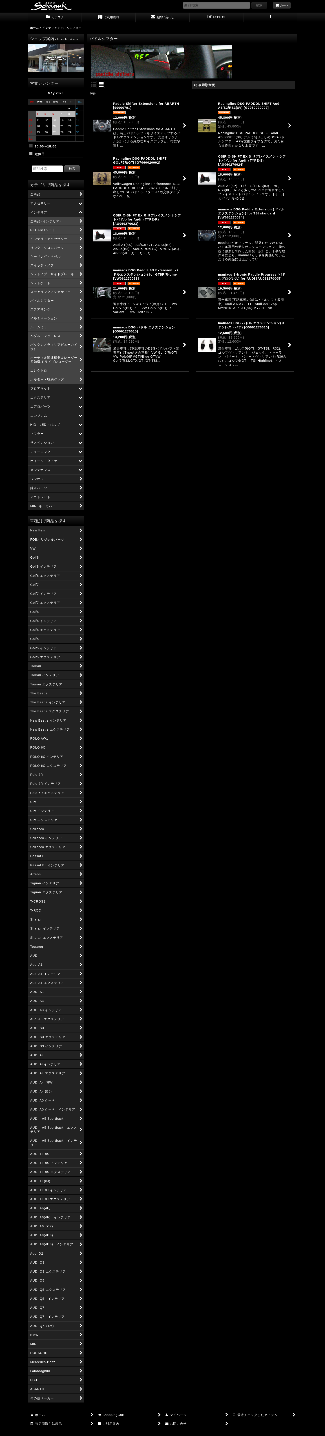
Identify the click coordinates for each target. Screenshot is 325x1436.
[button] (270, 17)
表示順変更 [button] (204, 85)
